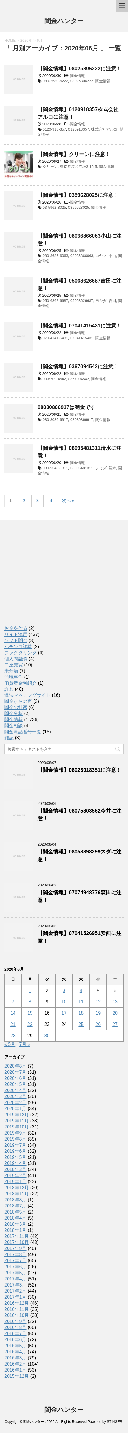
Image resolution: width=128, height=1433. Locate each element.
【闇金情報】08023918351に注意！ (79, 770)
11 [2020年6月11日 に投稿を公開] (81, 1001)
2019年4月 (15, 1163)
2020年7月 (15, 1072)
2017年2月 (15, 1291)
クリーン (50, 166)
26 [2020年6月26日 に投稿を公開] (98, 1024)
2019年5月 (15, 1157)
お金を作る (15, 628)
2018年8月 (15, 1199)
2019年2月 (15, 1175)
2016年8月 (15, 1327)
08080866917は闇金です (66, 407)
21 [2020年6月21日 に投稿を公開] (13, 1024)
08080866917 (81, 419)
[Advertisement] (47, 578)
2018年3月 (15, 1224)
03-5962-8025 (54, 207)
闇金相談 (13, 725)
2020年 (26, 40)
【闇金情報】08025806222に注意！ (79, 69)
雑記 (9, 737)
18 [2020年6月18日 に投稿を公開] (81, 1013)
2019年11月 (16, 1120)
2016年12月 (16, 1303)
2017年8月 (15, 1254)
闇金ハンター (64, 21)
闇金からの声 (18, 701)
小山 (112, 256)
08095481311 (81, 468)
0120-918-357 (54, 129)
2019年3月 (15, 1169)
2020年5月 (15, 1084)
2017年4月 (15, 1278)
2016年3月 (15, 1357)
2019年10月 (16, 1126)
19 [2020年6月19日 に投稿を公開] (98, 1013)
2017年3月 (15, 1284)
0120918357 (78, 129)
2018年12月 (16, 1187)
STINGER (114, 1422)
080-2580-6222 (55, 81)
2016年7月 (15, 1333)
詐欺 (9, 689)
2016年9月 (15, 1321)
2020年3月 (15, 1096)
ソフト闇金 (15, 640)
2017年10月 (16, 1242)
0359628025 (78, 207)
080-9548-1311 (55, 468)
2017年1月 (15, 1297)
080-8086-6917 (55, 419)
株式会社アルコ (104, 129)
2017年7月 (15, 1260)
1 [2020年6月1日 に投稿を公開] (30, 990)
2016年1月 (15, 1370)
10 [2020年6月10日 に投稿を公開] (64, 1001)
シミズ (101, 468)
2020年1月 (15, 1108)
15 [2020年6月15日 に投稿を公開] (30, 1013)
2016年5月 (15, 1345)
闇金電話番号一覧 (22, 731)
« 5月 (9, 1044)
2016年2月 (15, 1363)
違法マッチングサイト (27, 695)
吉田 (112, 300)
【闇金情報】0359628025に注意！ (78, 195)
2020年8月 (15, 1066)
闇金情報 (77, 76)
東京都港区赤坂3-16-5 (78, 166)
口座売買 (13, 664)
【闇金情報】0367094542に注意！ (78, 366)
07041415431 (81, 338)
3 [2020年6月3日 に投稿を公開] (64, 990)
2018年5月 (15, 1212)
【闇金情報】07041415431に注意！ (79, 326)
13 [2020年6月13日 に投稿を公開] (115, 1001)
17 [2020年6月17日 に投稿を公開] (64, 1013)
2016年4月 (15, 1351)
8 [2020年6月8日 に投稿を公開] (30, 1001)
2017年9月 (15, 1248)
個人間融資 (15, 658)
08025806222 (81, 81)
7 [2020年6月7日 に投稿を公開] (13, 1001)
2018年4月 (15, 1218)
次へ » (68, 500)
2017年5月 (15, 1272)
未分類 (11, 670)
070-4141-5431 (55, 338)
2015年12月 (16, 1376)
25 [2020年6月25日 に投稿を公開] (81, 1024)
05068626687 (81, 300)
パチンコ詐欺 (18, 646)
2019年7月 (15, 1145)
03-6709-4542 (54, 379)
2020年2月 (15, 1102)
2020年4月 (15, 1090)
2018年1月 (15, 1230)
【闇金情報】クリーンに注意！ (74, 154)
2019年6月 (15, 1151)
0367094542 (78, 379)
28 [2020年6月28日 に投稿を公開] (13, 1035)
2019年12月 (16, 1114)
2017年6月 (15, 1266)
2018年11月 (16, 1193)
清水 (112, 468)
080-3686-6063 (55, 256)
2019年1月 (15, 1181)
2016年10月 (16, 1315)
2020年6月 (15, 1078)
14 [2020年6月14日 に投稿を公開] (13, 1013)
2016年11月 (16, 1309)
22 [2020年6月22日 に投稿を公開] (30, 1024)
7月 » (24, 1044)
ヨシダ (101, 300)
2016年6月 (15, 1339)
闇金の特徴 (15, 707)
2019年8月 (15, 1139)
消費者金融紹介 (20, 683)
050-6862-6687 (55, 300)
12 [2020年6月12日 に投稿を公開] (98, 1001)
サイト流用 (15, 634)
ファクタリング (20, 652)
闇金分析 (13, 713)
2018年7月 (15, 1205)
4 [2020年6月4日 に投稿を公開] (81, 990)
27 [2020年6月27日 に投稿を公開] (115, 1024)
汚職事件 (13, 677)
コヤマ (101, 256)
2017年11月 (16, 1236)
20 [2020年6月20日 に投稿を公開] (115, 1013)
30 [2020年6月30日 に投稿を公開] (47, 1035)
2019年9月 (15, 1132)
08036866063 (81, 256)
